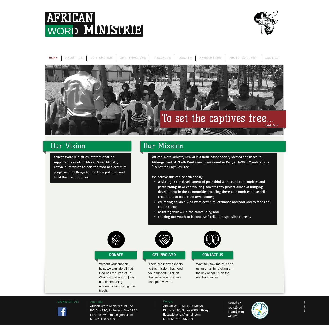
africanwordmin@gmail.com (113, 315)
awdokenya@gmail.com (184, 314)
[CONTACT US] (212, 255)
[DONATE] (116, 255)
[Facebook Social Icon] (62, 311)
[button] (164, 100)
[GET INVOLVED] (164, 255)
